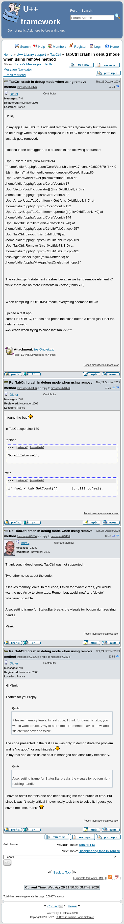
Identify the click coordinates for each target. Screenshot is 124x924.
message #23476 (27, 87)
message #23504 (27, 536)
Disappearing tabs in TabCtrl (99, 850)
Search (22, 46)
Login (95, 46)
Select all (22, 447)
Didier (14, 94)
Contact (53, 906)
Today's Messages (27, 64)
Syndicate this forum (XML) (89, 878)
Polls (48, 64)
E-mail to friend (14, 75)
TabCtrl (55, 54)
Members (57, 46)
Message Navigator (17, 69)
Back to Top (62, 872)
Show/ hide (37, 447)
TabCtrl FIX (87, 844)
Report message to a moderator (101, 365)
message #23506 (27, 656)
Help (39, 46)
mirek (25, 542)
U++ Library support (31, 54)
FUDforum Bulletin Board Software (75, 916)
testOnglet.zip (44, 349)
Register (77, 46)
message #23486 (27, 388)
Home (112, 46)
